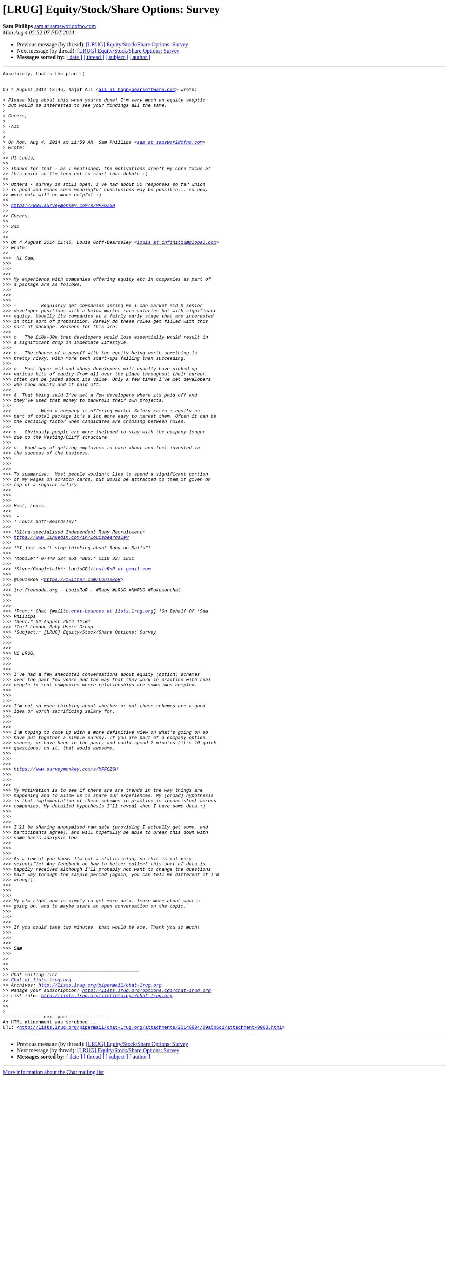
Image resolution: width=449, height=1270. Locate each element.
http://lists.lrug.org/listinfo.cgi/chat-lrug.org (106, 1181)
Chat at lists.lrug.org (41, 1162)
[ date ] (74, 57)
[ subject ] (117, 57)
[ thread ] (93, 57)
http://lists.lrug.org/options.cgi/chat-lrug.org (146, 1174)
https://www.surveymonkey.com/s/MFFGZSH (63, 232)
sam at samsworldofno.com (65, 26)
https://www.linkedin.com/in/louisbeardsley (71, 631)
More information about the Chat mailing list (53, 1264)
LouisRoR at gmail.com (121, 669)
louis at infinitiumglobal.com (176, 277)
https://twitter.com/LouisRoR (82, 681)
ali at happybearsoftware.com (137, 93)
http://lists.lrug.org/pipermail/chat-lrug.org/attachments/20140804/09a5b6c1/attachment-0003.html (150, 1219)
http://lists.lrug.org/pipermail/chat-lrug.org (99, 1168)
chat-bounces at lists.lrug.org (112, 719)
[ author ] (139, 57)
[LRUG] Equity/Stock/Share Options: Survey (137, 44)
